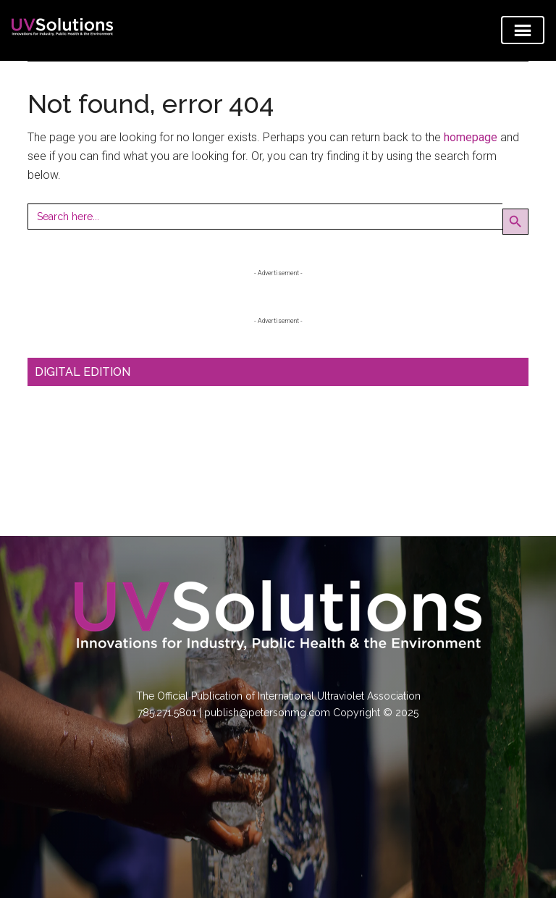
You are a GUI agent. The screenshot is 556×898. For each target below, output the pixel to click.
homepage (470, 137)
